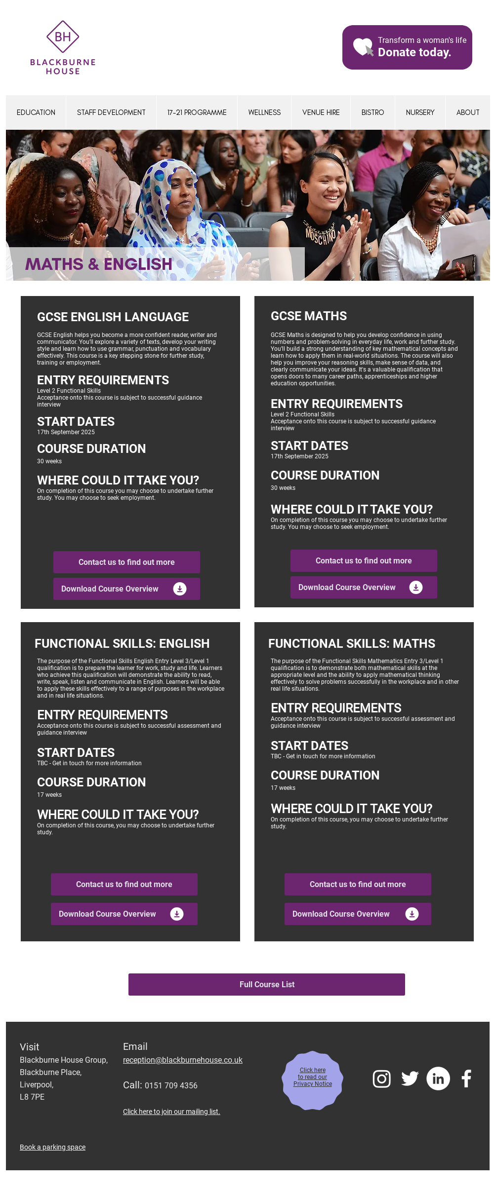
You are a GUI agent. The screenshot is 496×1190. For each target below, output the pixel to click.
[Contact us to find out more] (126, 562)
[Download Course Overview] (126, 589)
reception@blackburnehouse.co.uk (183, 1060)
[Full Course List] (266, 984)
